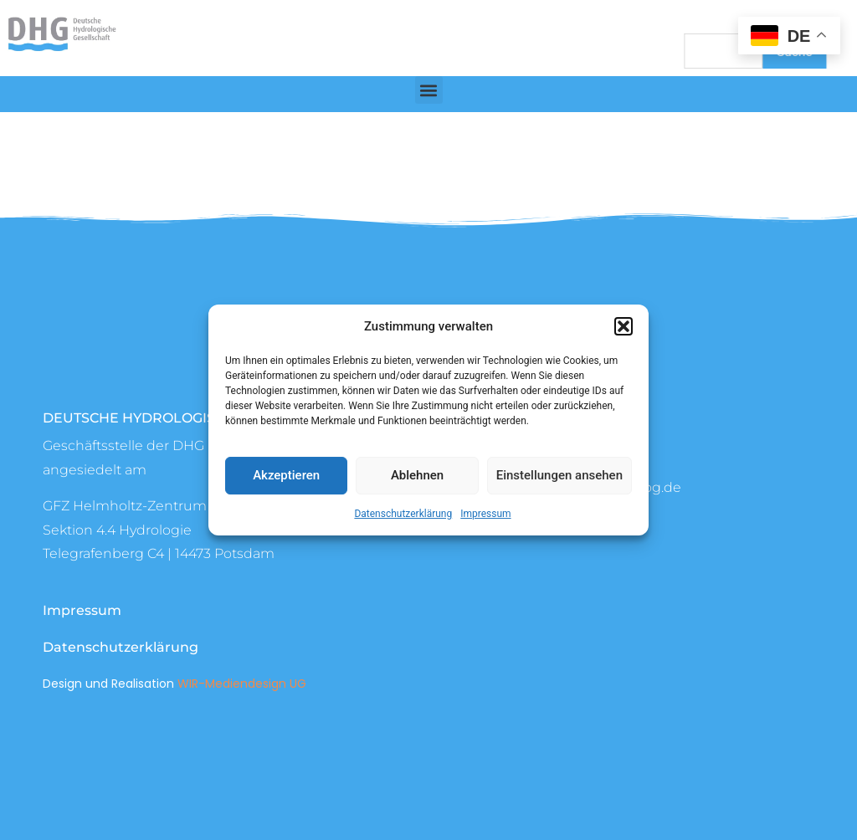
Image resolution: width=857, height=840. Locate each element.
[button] (623, 326)
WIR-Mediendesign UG (241, 683)
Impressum (485, 514)
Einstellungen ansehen (559, 475)
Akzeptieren (286, 475)
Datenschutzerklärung (403, 514)
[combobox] (724, 51)
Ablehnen (417, 475)
